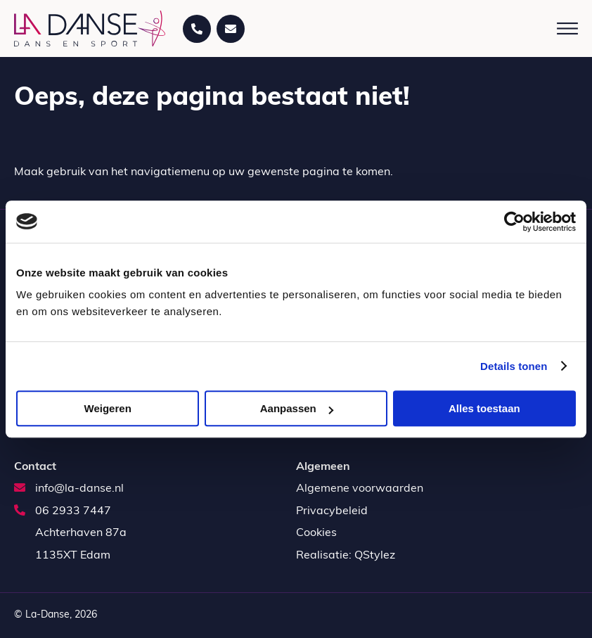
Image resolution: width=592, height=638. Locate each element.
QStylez (374, 555)
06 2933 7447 (62, 511)
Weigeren (107, 408)
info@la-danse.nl (69, 489)
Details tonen (513, 366)
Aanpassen (296, 408)
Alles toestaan (484, 408)
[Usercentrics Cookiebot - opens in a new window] (514, 221)
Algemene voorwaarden (359, 489)
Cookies (316, 533)
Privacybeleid (332, 511)
